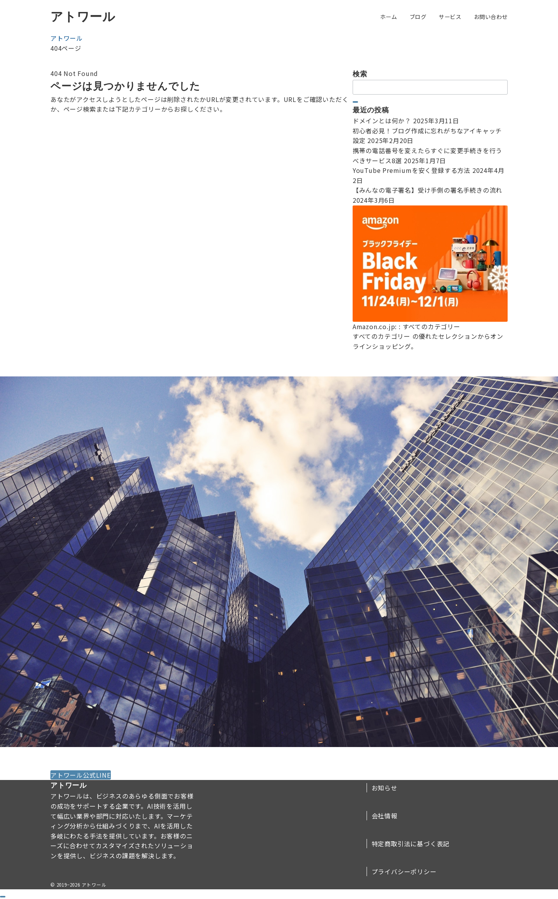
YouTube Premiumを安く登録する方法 (411, 170)
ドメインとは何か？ (382, 120)
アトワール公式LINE (80, 775)
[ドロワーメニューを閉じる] (2, 896)
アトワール (82, 16)
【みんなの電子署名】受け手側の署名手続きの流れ (427, 190)
